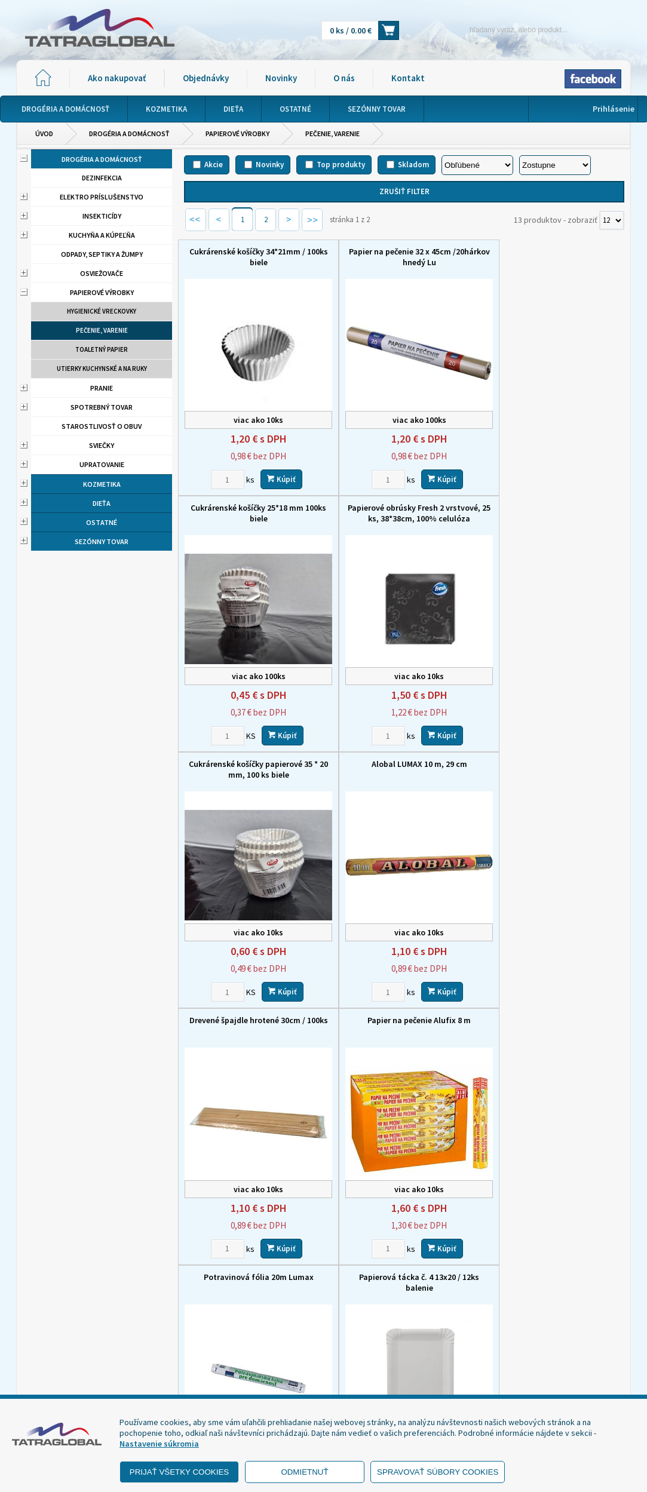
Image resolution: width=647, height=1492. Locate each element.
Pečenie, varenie (332, 133)
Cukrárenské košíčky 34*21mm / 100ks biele (253, 257)
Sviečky (101, 445)
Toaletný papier (101, 349)
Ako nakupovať (117, 78)
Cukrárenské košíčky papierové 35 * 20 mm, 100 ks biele (404, 513)
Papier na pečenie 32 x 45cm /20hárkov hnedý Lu (404, 257)
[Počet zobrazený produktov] (611, 220)
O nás (344, 78)
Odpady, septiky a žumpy (102, 254)
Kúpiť (276, 479)
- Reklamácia (53, 1390)
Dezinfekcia (102, 177)
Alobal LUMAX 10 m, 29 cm (555, 507)
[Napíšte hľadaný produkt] (498, 29)
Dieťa (102, 503)
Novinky (281, 78)
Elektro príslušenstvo (101, 196)
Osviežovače (101, 273)
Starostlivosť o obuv (102, 426)
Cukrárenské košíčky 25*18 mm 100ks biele (555, 257)
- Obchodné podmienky (73, 1360)
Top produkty (341, 164)
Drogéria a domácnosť (129, 133)
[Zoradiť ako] (555, 165)
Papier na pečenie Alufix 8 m (404, 764)
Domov (318, 1313)
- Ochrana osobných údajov (79, 1375)
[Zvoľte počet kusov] (222, 479)
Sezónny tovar (101, 541)
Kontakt (408, 78)
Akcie (213, 164)
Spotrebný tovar (101, 407)
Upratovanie (101, 464)
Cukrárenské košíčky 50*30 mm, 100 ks (555, 1025)
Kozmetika (102, 484)
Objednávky (206, 78)
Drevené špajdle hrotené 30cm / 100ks (253, 769)
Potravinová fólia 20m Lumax (555, 764)
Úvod (44, 133)
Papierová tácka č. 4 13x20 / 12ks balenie (254, 1025)
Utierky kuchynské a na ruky (102, 368)
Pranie (101, 387)
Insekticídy (101, 215)
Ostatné (101, 522)
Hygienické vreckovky (101, 311)
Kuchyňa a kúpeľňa (102, 235)
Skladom (413, 164)
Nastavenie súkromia (159, 1443)
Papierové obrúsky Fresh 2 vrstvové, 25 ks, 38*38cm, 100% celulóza (253, 513)
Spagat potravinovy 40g (404, 1020)
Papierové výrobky (237, 133)
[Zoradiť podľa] (477, 165)
